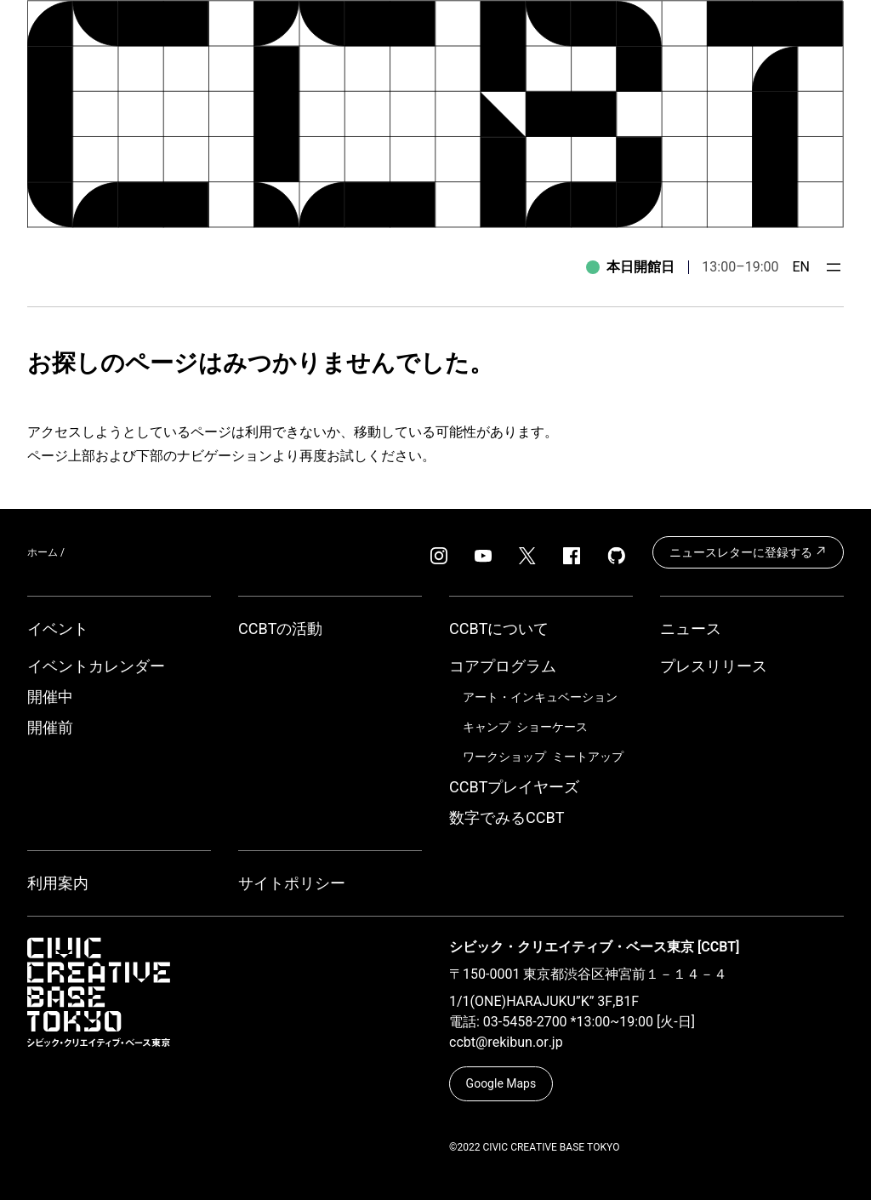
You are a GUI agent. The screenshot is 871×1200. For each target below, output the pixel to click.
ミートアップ (587, 756)
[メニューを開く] (833, 267)
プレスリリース (713, 666)
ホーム (42, 552)
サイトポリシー (291, 883)
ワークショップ (504, 756)
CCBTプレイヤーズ (514, 787)
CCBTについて (499, 628)
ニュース (690, 628)
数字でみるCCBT (506, 817)
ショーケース (552, 727)
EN (801, 267)
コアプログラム (502, 666)
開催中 (50, 697)
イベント (57, 628)
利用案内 (57, 883)
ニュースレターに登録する (748, 551)
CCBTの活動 (280, 628)
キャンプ (486, 727)
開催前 (50, 727)
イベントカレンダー (96, 666)
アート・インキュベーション (540, 697)
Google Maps (501, 1083)
